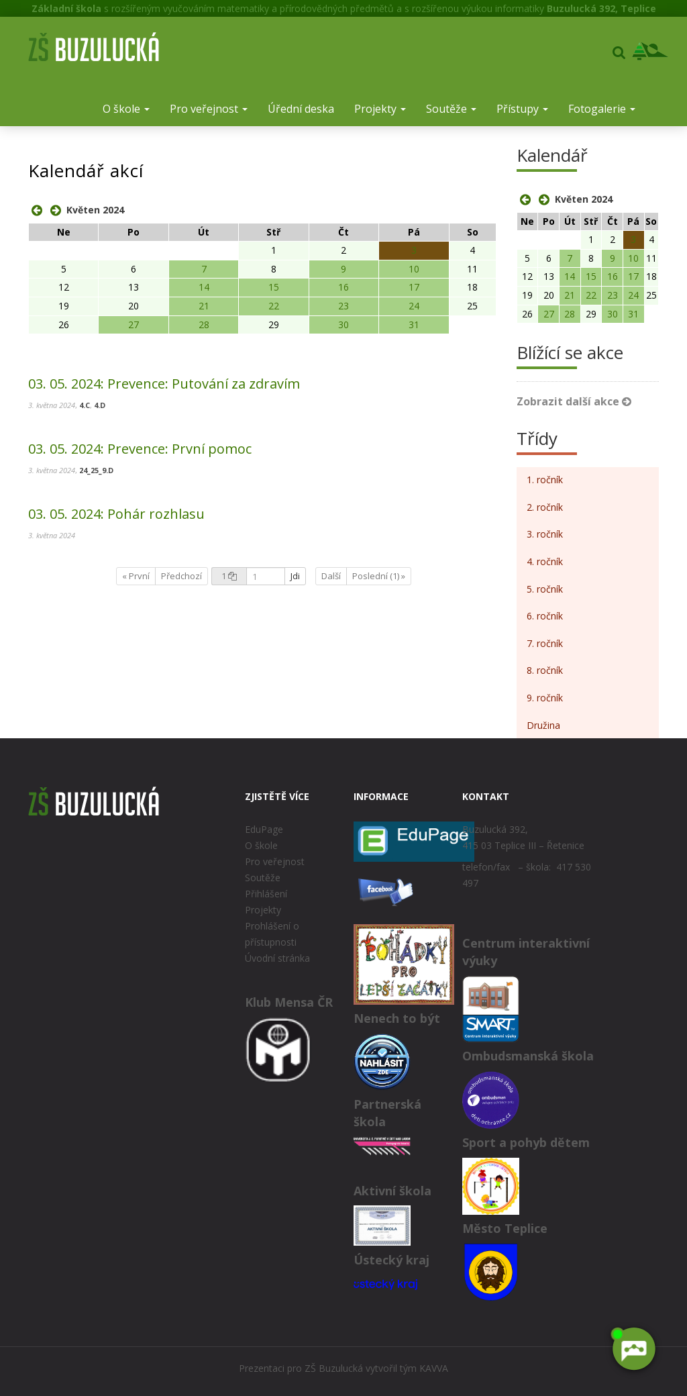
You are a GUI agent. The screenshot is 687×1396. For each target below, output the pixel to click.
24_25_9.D (96, 470)
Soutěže (451, 108)
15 (273, 287)
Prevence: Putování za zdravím (164, 384)
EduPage (264, 829)
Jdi (295, 576)
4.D (99, 405)
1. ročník (545, 479)
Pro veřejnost (209, 108)
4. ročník (545, 561)
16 (343, 287)
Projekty (380, 108)
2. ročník (545, 507)
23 (343, 305)
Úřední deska (301, 108)
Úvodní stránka (277, 958)
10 (414, 268)
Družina (543, 725)
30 (343, 324)
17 (414, 287)
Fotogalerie (601, 108)
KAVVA (433, 1368)
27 (133, 324)
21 (204, 305)
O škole (126, 108)
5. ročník (545, 589)
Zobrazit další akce (574, 401)
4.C (84, 405)
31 (414, 324)
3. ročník (545, 534)
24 (414, 305)
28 (204, 324)
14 (204, 287)
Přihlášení (266, 893)
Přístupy (522, 108)
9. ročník (545, 697)
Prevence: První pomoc (140, 449)
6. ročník (545, 615)
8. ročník (545, 670)
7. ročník (545, 643)
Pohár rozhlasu (116, 514)
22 (273, 305)
